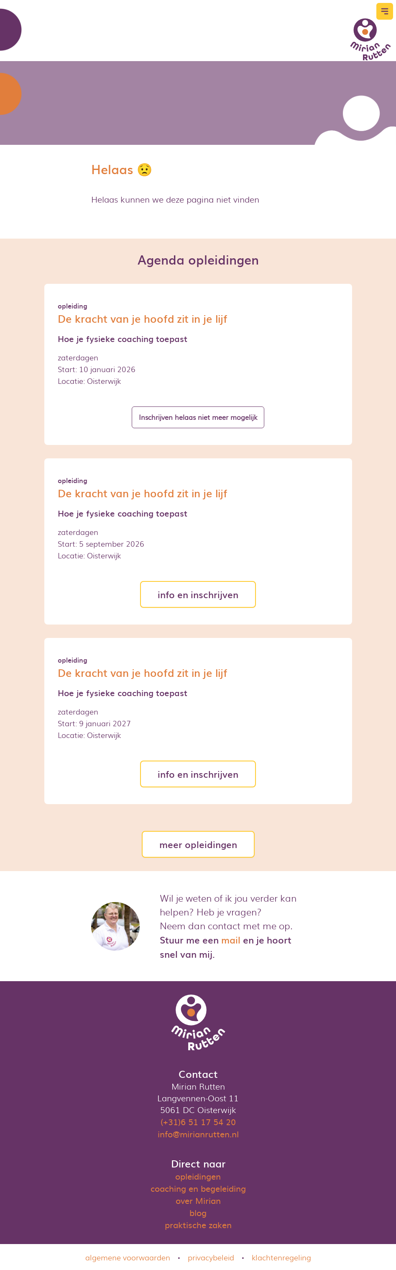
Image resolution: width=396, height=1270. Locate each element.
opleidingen (198, 1176)
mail (230, 939)
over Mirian (198, 1200)
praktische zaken (198, 1224)
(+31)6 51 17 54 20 (198, 1121)
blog (198, 1212)
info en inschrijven (198, 594)
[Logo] (370, 39)
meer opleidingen (198, 844)
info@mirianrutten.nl (198, 1133)
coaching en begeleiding (198, 1188)
